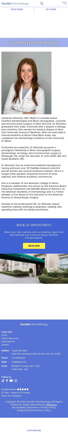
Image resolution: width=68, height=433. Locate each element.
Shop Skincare (8, 341)
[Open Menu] (63, 3)
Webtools (51, 404)
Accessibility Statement (25, 407)
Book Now (34, 246)
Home (4, 335)
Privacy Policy (48, 407)
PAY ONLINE (51, 9)
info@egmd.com (19, 362)
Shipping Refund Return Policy (34, 410)
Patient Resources (9, 338)
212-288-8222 (18, 358)
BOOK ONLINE (17, 9)
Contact (5, 344)
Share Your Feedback (11, 395)
